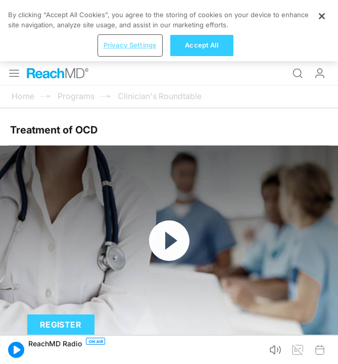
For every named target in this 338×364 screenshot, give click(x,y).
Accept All (201, 348)
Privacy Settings (130, 348)
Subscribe (104, 287)
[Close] (322, 319)
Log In (320, 12)
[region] (169, 333)
